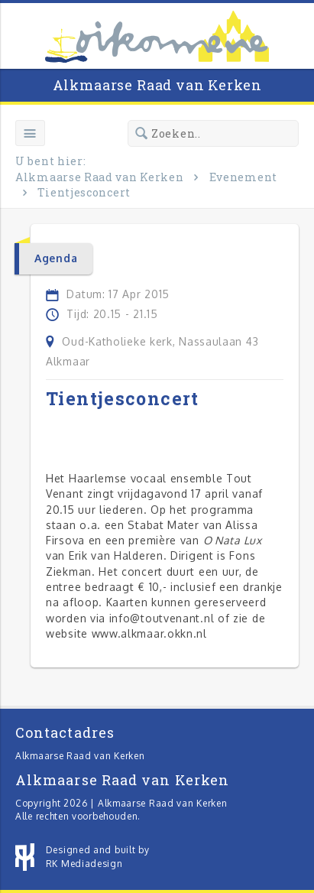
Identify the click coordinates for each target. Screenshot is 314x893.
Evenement (243, 177)
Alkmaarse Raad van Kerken (157, 85)
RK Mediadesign (84, 863)
